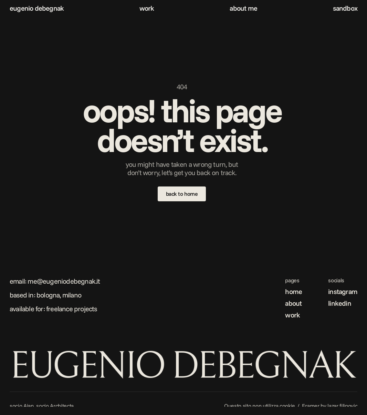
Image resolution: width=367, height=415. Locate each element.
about (293, 303)
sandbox (345, 8)
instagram (342, 291)
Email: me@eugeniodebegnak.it (55, 281)
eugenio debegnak (37, 8)
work (146, 8)
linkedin (339, 303)
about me (243, 8)
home (293, 291)
